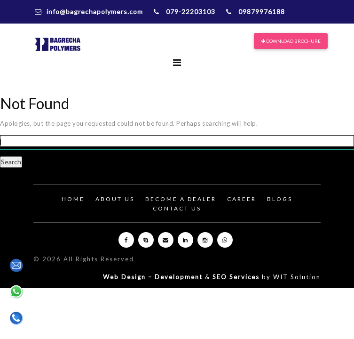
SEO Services (236, 277)
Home (73, 198)
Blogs (279, 198)
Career (241, 198)
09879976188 (255, 12)
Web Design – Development (153, 277)
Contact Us (177, 208)
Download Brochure (291, 41)
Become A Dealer (180, 198)
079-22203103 (184, 12)
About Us (114, 198)
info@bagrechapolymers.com (89, 12)
